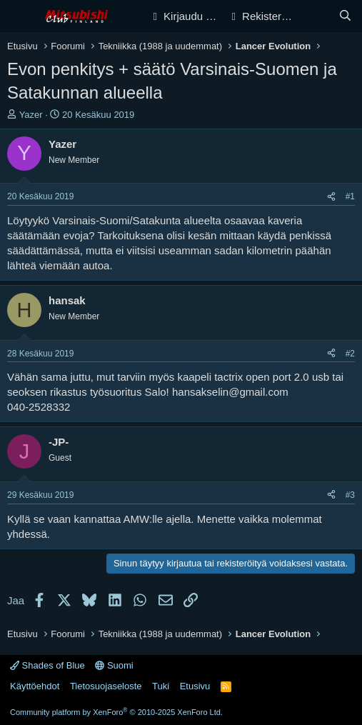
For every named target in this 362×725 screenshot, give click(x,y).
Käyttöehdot (34, 686)
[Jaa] (331, 197)
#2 (350, 354)
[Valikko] (19, 16)
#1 (350, 196)
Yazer (31, 114)
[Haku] (345, 16)
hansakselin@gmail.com (230, 392)
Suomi (114, 665)
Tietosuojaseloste (106, 686)
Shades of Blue (47, 665)
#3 (350, 495)
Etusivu (195, 686)
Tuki (160, 686)
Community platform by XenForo (116, 712)
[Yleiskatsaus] (317, 16)
